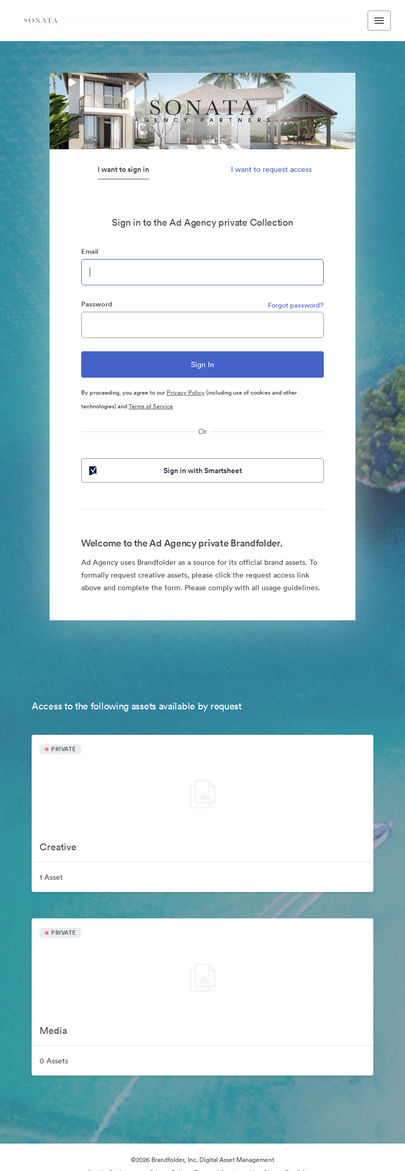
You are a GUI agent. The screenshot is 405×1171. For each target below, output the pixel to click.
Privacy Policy (186, 392)
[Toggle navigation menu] (379, 21)
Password (96, 304)
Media (53, 1030)
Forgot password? (296, 305)
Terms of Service (151, 406)
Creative (58, 847)
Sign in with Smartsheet (164, 470)
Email (89, 251)
